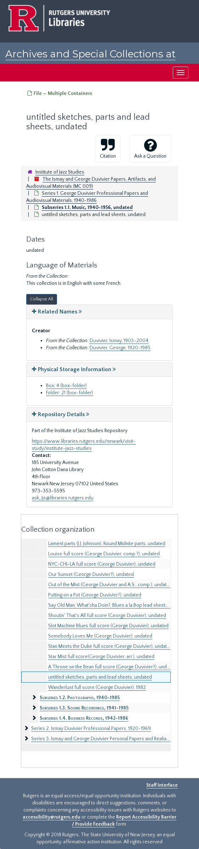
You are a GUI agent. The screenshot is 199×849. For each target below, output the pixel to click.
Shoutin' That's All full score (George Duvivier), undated (107, 615)
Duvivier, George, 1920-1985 (120, 348)
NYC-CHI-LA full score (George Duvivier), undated (101, 564)
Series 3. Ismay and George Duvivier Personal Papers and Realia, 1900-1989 (111, 739)
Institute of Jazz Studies (59, 172)
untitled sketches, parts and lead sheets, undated (100, 677)
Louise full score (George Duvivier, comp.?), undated (104, 554)
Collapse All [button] (41, 299)
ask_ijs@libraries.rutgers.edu (62, 498)
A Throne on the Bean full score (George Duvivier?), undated (112, 667)
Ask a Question (150, 148)
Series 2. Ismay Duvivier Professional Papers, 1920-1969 (91, 728)
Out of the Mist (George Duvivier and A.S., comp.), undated (110, 585)
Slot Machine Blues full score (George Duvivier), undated (108, 626)
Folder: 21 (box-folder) (69, 393)
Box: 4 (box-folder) (66, 386)
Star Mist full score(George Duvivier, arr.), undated (101, 657)
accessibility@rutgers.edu (51, 817)
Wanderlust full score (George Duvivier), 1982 (97, 687)
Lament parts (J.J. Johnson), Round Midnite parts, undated (106, 544)
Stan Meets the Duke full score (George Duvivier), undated (110, 646)
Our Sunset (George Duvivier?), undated (91, 574)
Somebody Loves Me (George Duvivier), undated (100, 636)
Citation (108, 148)
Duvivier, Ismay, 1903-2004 (119, 341)
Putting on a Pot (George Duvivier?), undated (94, 595)
